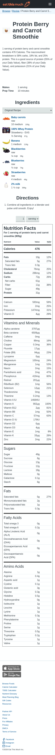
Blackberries (18, 149)
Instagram (8, 742)
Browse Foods (8, 684)
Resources (6, 704)
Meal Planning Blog (10, 697)
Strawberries (18, 172)
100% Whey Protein (22, 129)
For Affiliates (7, 722)
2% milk (15, 184)
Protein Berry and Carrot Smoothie (31, 30)
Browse (6, 11)
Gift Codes (6, 700)
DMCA (5, 728)
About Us (6, 715)
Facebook (8, 739)
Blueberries (17, 160)
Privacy (5, 725)
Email (6, 746)
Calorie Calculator (9, 687)
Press (4, 718)
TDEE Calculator (9, 690)
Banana (15, 140)
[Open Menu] (50, 4)
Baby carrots (18, 117)
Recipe (16, 11)
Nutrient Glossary (9, 694)
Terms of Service (9, 732)
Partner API (7, 712)
